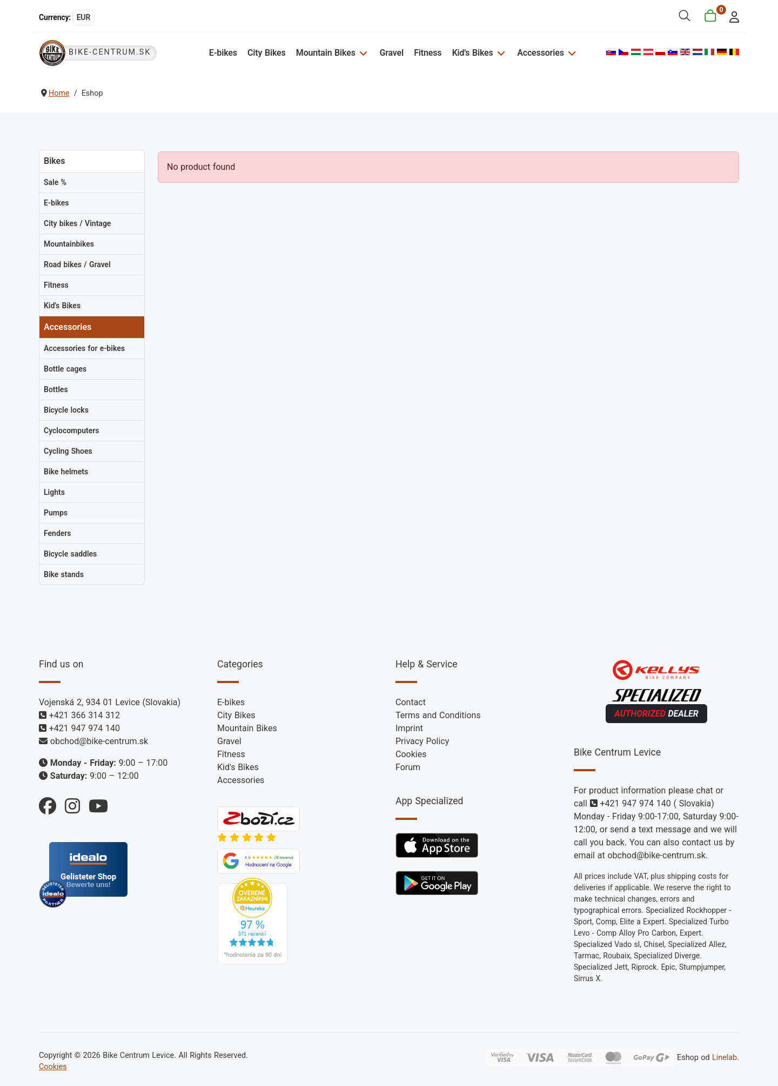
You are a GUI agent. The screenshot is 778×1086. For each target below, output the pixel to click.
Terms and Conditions (438, 715)
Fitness (427, 53)
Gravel (391, 53)
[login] (731, 16)
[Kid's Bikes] (500, 53)
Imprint (409, 728)
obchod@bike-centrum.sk (99, 741)
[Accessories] (571, 53)
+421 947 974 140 (84, 728)
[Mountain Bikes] (362, 53)
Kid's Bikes (472, 53)
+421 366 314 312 (84, 715)
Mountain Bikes (326, 53)
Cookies (410, 754)
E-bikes (223, 53)
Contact (410, 702)
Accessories (540, 53)
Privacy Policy (422, 741)
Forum (407, 767)
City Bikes (266, 53)
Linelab (724, 1057)
